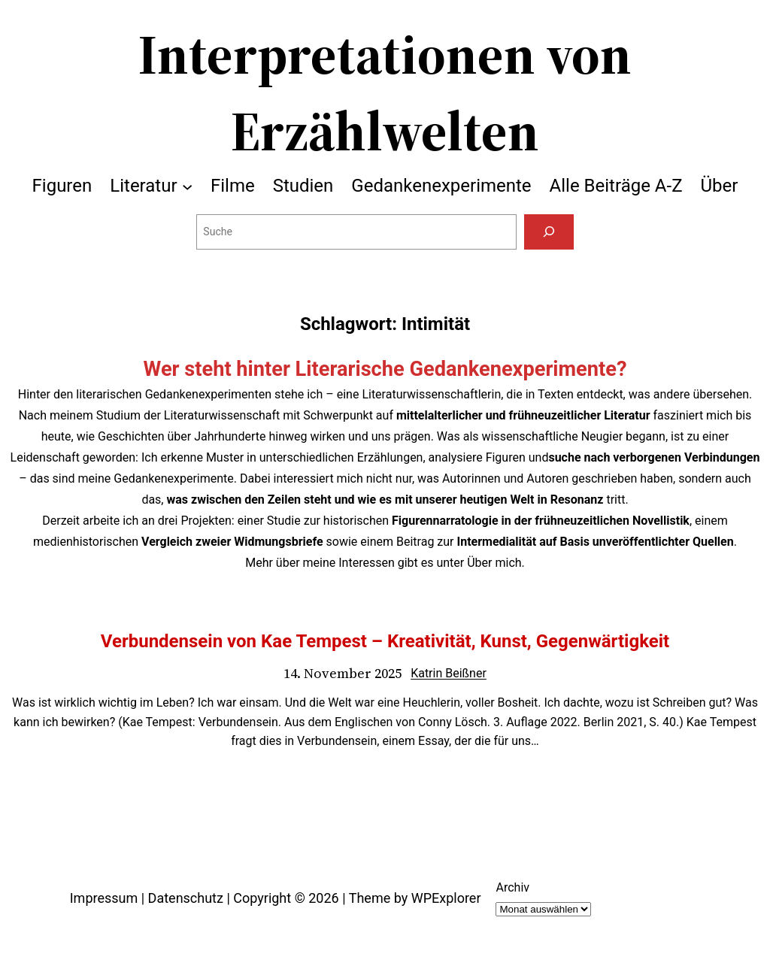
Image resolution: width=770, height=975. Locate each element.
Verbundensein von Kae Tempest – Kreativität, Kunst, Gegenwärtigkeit (385, 641)
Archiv (512, 887)
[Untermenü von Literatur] (187, 185)
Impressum (104, 898)
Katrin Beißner (449, 673)
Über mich (494, 563)
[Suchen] (548, 232)
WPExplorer (446, 898)
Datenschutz (185, 898)
